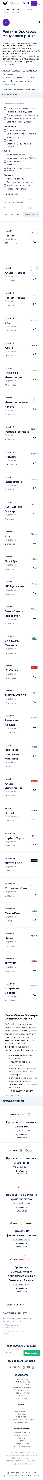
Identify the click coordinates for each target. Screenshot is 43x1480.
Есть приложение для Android (21, 119)
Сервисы (21, 1414)
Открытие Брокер (12, 990)
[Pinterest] (19, 1367)
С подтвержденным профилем (21, 109)
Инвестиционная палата (16, 404)
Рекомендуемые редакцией (20, 112)
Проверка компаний (21, 1387)
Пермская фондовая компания (12, 754)
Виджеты (21, 1441)
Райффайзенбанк (17, 431)
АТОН (9, 348)
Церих (9, 938)
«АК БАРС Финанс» (12, 643)
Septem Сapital (15, 838)
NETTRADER (14, 863)
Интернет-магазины (12, 1322)
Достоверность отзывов (21, 1420)
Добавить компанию (21, 1433)
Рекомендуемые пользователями (23, 115)
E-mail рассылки (21, 1390)
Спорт (8, 1337)
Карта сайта (26, 1464)
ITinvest (10, 457)
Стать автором (21, 1385)
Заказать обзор (21, 1435)
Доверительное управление (20, 182)
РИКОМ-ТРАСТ (15, 695)
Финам (9, 235)
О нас (21, 1409)
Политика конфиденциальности (21, 1455)
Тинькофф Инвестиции (13, 375)
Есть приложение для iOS (19, 122)
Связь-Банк (13, 913)
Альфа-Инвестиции (13, 786)
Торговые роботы (15, 179)
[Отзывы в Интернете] (5, 3)
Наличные (11, 141)
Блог (21, 1396)
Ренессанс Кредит (12, 722)
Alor (7, 536)
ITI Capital (12, 670)
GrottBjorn (12, 561)
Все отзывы (21, 1399)
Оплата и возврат (21, 1446)
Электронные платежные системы (19, 145)
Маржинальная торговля (19, 186)
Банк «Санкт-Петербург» (14, 613)
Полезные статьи (21, 1393)
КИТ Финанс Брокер (13, 509)
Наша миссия (21, 1411)
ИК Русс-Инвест (16, 586)
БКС (8, 323)
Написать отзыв (21, 1379)
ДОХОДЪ (11, 963)
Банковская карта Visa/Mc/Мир (21, 134)
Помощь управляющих (17, 189)
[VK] (14, 1367)
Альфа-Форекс (15, 272)
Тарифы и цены (21, 1444)
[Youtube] (28, 1367)
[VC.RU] (33, 1367)
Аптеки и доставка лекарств (17, 1318)
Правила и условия (21, 1458)
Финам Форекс (15, 297)
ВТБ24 (9, 813)
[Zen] (24, 1367)
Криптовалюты (14, 137)
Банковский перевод (17, 131)
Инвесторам (22, 1417)
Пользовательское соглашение (21, 1461)
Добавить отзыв (34, 3)
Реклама (21, 1438)
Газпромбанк (14, 482)
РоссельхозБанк (16, 888)
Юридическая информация (21, 1453)
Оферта (15, 1464)
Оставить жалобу (21, 1382)
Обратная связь (21, 1422)
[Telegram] (10, 1367)
